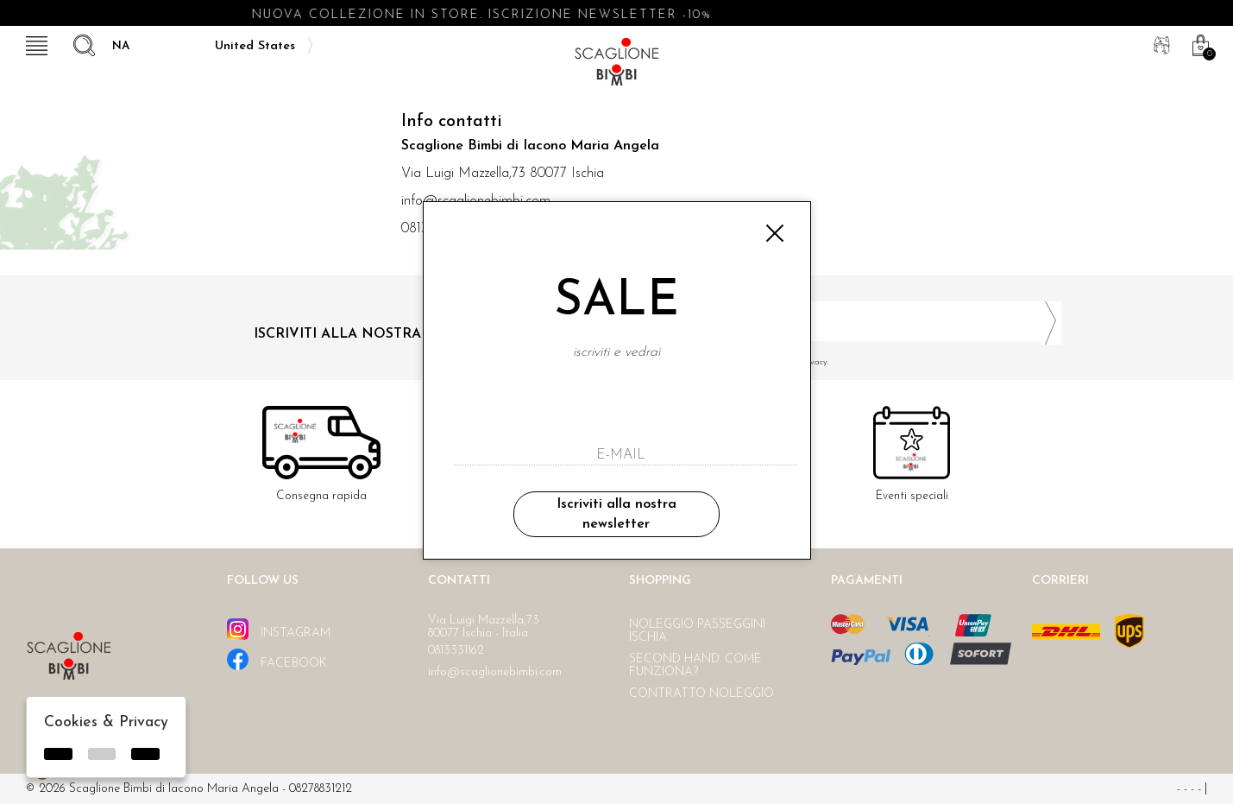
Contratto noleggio (701, 693)
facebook (277, 659)
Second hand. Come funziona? (695, 666)
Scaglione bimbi (617, 67)
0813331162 (456, 650)
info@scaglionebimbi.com (495, 672)
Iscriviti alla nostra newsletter (616, 513)
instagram (278, 629)
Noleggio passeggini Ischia (697, 631)
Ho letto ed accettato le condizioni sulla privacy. (845, 362)
